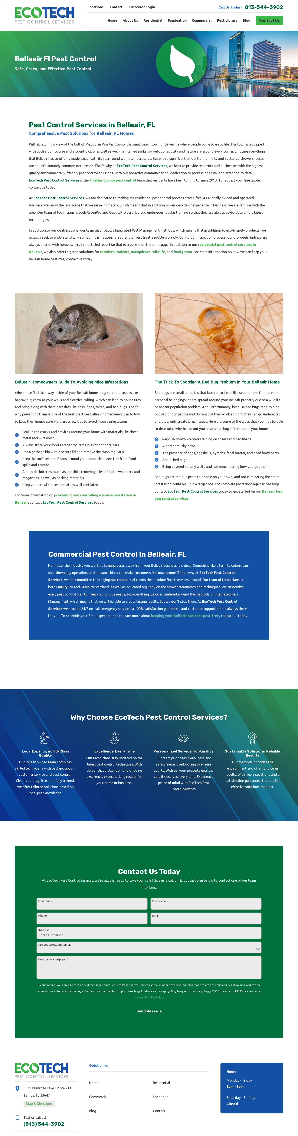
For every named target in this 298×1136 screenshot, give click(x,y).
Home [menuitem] (112, 20)
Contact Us (269, 21)
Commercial (98, 1097)
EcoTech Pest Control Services (142, 166)
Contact (116, 7)
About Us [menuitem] (130, 20)
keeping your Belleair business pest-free (185, 616)
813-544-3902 (264, 7)
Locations (96, 7)
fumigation (183, 252)
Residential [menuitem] (153, 20)
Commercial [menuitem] (202, 20)
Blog (92, 1111)
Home (93, 1083)
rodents (122, 252)
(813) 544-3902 (43, 1124)
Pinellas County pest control (112, 180)
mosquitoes (141, 252)
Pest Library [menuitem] (227, 20)
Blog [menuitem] (246, 20)
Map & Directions (39, 1104)
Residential (161, 1083)
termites (107, 252)
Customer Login (142, 7)
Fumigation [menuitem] (177, 20)
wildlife (158, 252)
